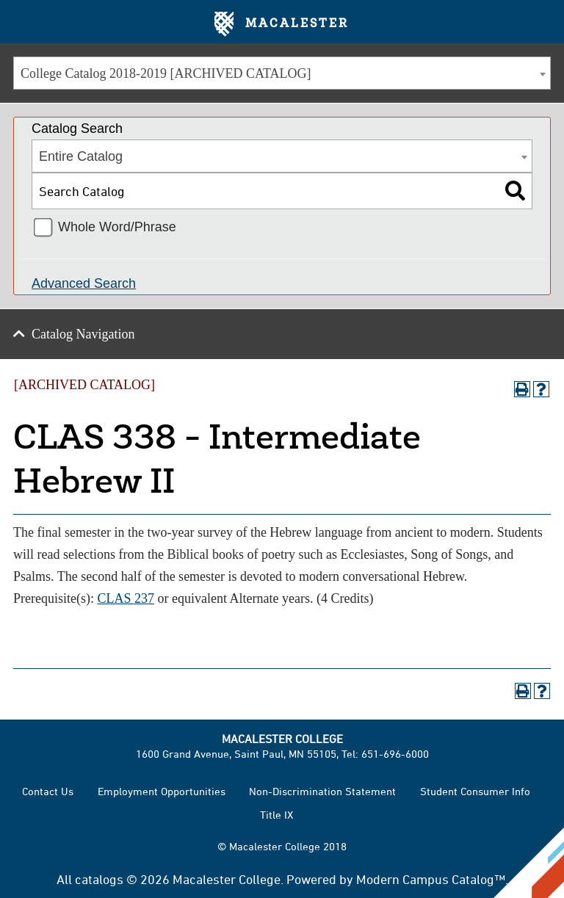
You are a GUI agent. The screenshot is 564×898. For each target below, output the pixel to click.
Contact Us (47, 791)
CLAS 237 (125, 598)
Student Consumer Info (475, 791)
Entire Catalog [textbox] (81, 156)
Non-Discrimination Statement (322, 791)
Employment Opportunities (161, 791)
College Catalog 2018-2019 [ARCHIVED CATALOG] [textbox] (166, 73)
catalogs (99, 879)
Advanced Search (84, 283)
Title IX (276, 814)
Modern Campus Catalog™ (430, 879)
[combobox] (282, 73)
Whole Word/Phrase (117, 227)
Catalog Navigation (83, 334)
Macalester (281, 24)
